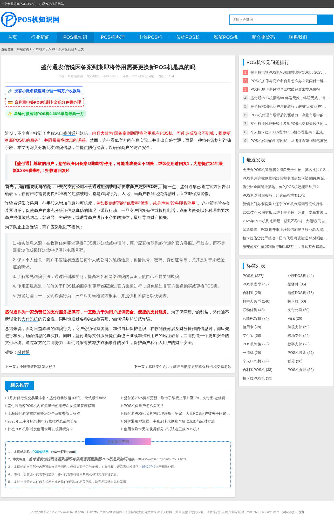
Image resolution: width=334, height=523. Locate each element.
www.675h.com (63, 452)
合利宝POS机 (257, 370)
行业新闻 (40, 37)
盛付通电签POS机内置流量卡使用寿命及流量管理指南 (51, 406)
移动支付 (299, 335)
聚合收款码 (263, 37)
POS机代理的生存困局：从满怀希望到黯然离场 (288, 141)
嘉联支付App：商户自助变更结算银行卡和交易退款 (189, 366)
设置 (301, 512)
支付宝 (252, 335)
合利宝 (252, 293)
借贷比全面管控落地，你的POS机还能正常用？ (281, 187)
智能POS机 (226, 37)
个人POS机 (256, 361)
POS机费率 (256, 284)
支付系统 (30, 319)
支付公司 (75, 186)
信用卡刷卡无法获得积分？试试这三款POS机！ (162, 429)
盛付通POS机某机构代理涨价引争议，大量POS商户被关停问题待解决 (177, 413)
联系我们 (298, 37)
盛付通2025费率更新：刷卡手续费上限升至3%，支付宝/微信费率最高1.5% (177, 398)
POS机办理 (113, 37)
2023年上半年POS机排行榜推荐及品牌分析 (43, 421)
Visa (295, 318)
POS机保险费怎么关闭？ (144, 406)
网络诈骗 (116, 276)
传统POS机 (188, 37)
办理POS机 (300, 276)
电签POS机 (150, 37)
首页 (12, 37)
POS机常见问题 (63, 49)
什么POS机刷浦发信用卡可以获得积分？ (40, 429)
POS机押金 (300, 352)
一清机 (252, 352)
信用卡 (252, 327)
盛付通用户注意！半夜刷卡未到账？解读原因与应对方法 (169, 421)
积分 (295, 361)
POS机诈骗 (256, 344)
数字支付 (299, 344)
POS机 (253, 276)
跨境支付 (299, 327)
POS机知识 (75, 37)
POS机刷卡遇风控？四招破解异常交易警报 (285, 89)
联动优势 (254, 310)
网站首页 (23, 49)
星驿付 (297, 284)
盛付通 (69, 133)
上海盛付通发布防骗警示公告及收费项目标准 (44, 413)
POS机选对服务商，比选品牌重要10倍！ (276, 195)
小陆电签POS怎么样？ (37, 366)
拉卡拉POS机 (257, 378)
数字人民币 (256, 301)
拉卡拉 (297, 301)
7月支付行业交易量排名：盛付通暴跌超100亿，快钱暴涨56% (57, 398)
